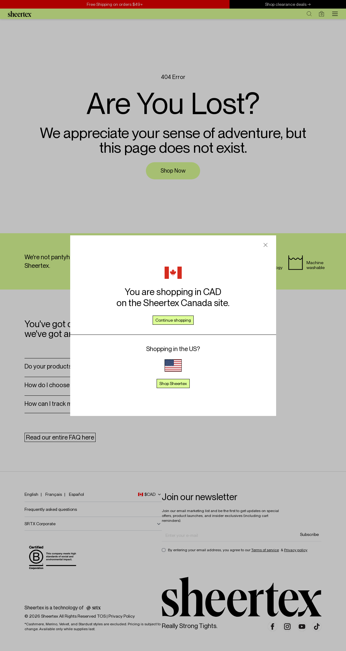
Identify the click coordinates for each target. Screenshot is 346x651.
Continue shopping (173, 320)
